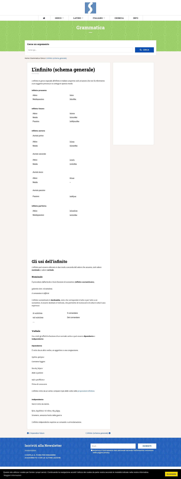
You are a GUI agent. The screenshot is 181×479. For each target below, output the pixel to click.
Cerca (146, 50)
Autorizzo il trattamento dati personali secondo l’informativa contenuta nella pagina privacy (123, 451)
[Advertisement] (69, 238)
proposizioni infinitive (86, 391)
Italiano (98, 18)
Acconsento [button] (171, 474)
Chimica (119, 18)
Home (27, 58)
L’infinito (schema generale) (98, 433)
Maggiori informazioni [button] (12, 475)
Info (135, 18)
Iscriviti (147, 446)
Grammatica (35, 58)
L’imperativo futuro (35, 433)
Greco (58, 18)
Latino (77, 18)
